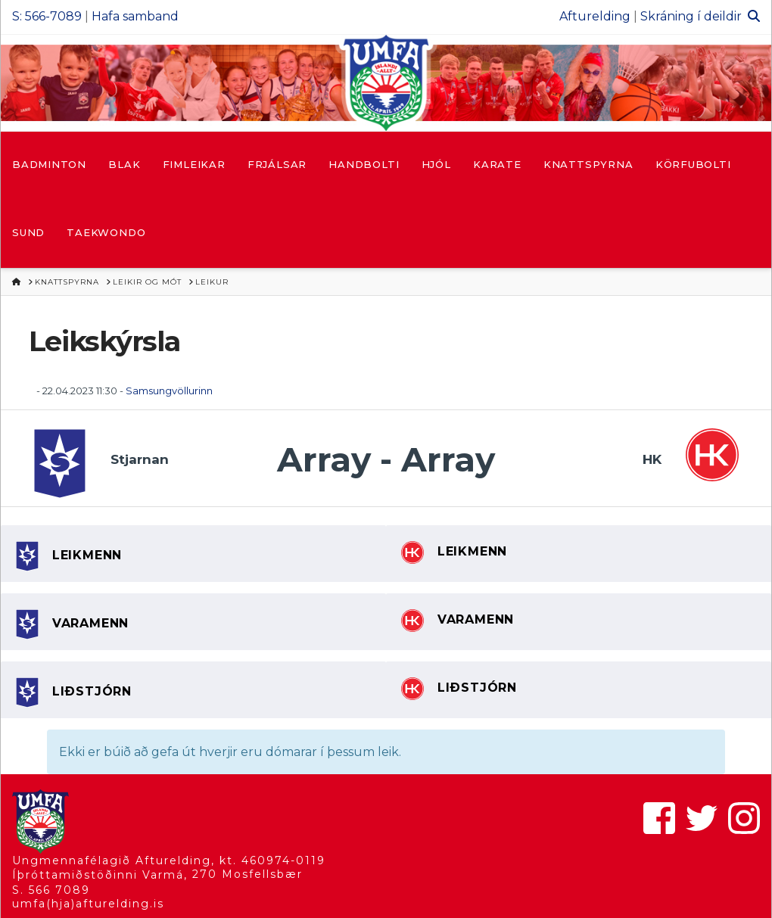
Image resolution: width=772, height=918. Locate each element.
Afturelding (594, 16)
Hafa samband (135, 16)
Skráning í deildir (691, 16)
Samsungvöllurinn (169, 390)
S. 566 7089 (51, 890)
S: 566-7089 (47, 16)
